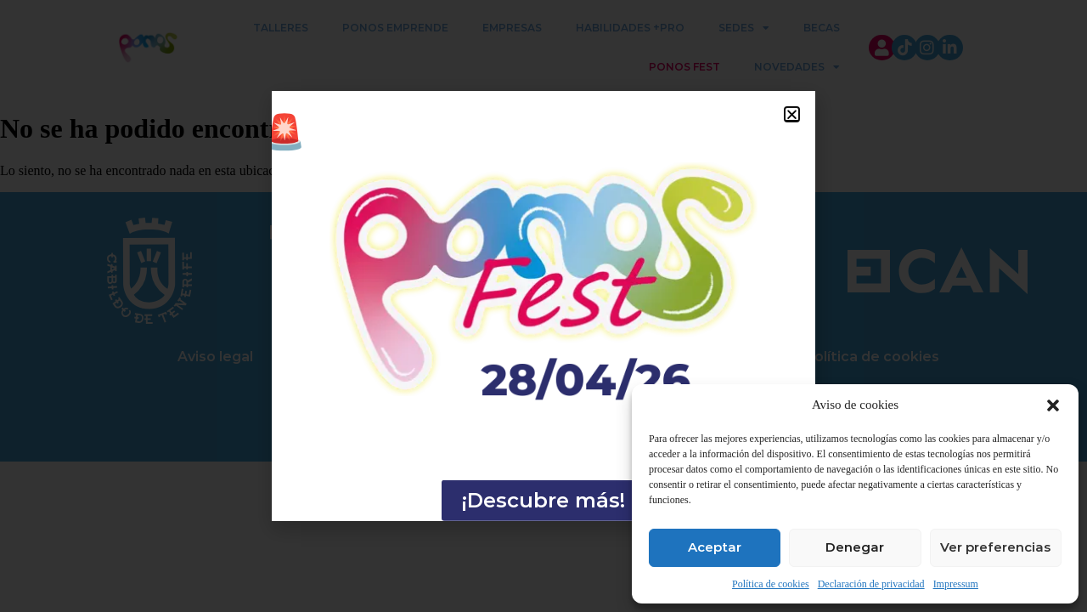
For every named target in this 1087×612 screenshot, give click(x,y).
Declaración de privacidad (871, 584)
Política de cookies (770, 584)
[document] (543, 306)
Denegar (854, 547)
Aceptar (714, 547)
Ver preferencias (995, 547)
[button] (1053, 405)
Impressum (955, 584)
